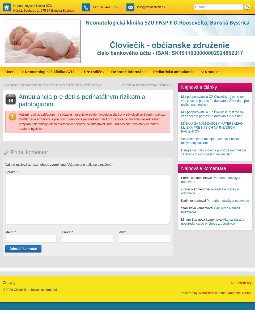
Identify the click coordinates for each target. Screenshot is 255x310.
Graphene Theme (239, 293)
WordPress (206, 293)
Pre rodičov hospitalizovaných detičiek (145, 85)
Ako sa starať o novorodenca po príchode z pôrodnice (213, 221)
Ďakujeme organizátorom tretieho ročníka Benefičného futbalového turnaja (53, 85)
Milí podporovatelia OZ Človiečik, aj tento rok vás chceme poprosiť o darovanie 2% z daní (212, 114)
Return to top (241, 283)
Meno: (10, 232)
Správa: (11, 172)
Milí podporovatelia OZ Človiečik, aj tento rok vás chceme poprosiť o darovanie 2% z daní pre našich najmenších (215, 101)
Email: (67, 232)
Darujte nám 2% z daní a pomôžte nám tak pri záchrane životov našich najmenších (213, 152)
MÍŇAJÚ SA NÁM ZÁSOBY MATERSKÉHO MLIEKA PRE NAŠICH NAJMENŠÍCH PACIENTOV (212, 127)
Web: (122, 232)
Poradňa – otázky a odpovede (228, 201)
